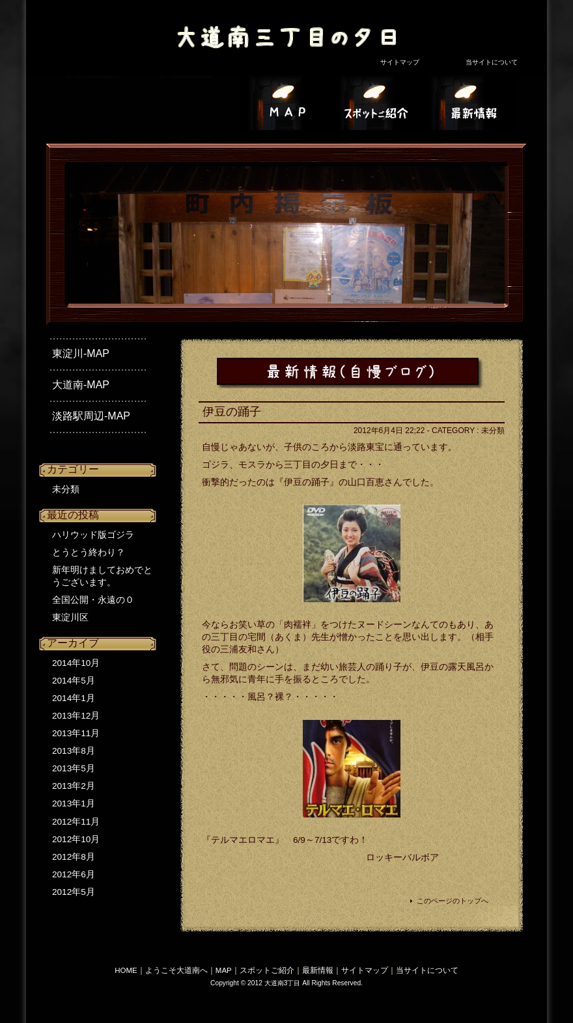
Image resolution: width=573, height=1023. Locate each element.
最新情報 (317, 970)
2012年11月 (76, 822)
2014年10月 (76, 663)
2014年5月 (73, 680)
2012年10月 (76, 839)
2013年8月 (73, 751)
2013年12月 (76, 716)
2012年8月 (73, 857)
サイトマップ (399, 62)
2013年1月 (73, 803)
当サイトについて (492, 62)
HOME (126, 970)
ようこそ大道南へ (176, 970)
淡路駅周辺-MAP (91, 415)
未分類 (65, 489)
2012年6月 (73, 874)
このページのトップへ (452, 901)
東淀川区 (70, 617)
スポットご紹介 (267, 970)
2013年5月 (73, 768)
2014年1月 (73, 698)
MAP (224, 970)
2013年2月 (73, 786)
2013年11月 (76, 733)
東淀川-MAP (80, 353)
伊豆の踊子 (232, 411)
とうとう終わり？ (88, 552)
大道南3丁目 (280, 29)
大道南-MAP (80, 384)
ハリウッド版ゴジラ (93, 535)
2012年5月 (73, 892)
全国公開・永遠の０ (93, 600)
